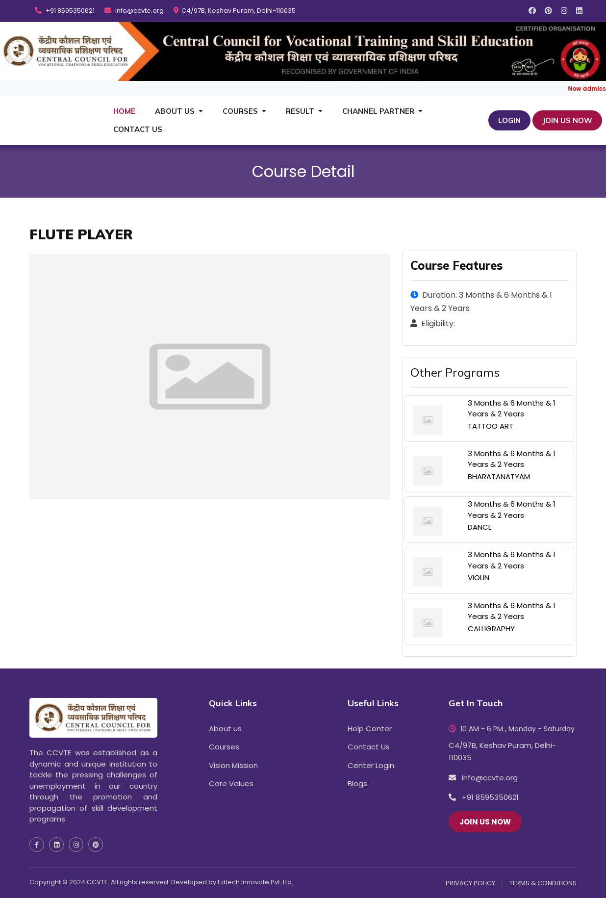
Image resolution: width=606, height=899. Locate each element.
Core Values (231, 784)
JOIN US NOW (567, 120)
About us (225, 729)
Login (509, 120)
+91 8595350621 (65, 11)
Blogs (357, 784)
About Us (175, 111)
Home (124, 111)
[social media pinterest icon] (548, 10)
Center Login (371, 766)
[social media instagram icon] (564, 10)
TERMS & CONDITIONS (543, 883)
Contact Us (137, 129)
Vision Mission (233, 766)
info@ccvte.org (134, 11)
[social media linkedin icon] (579, 10)
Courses (240, 111)
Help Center (370, 729)
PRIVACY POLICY (470, 883)
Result (300, 111)
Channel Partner (378, 111)
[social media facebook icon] (532, 10)
